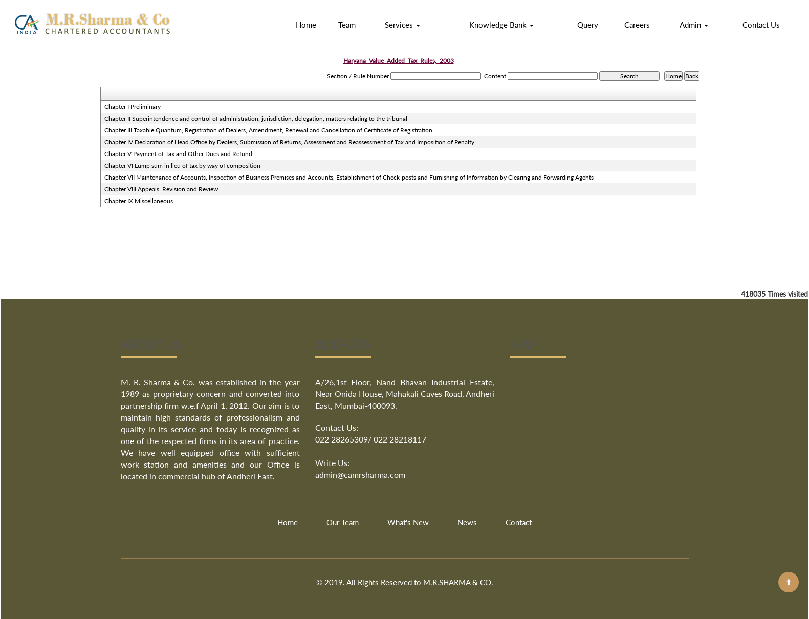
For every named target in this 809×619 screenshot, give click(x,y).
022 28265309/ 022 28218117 (370, 439)
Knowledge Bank (501, 24)
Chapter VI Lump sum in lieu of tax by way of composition (182, 165)
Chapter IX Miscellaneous (138, 201)
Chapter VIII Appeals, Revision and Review (161, 189)
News (467, 522)
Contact (519, 522)
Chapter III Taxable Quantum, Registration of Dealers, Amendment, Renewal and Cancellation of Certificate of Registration (268, 130)
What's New (408, 522)
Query (587, 24)
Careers (637, 24)
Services (402, 24)
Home (306, 24)
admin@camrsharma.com (360, 474)
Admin (694, 24)
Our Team (342, 522)
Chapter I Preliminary (132, 106)
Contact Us (761, 24)
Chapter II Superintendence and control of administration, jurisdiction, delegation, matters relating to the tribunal (255, 118)
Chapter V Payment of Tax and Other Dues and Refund (178, 154)
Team (347, 24)
